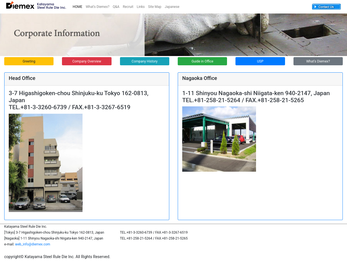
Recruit (128, 7)
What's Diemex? (97, 7)
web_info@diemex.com (32, 244)
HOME (77, 7)
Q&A (116, 7)
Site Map (154, 7)
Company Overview (86, 61)
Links (140, 7)
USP (260, 61)
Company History (144, 61)
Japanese (172, 7)
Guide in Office (202, 61)
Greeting (29, 61)
